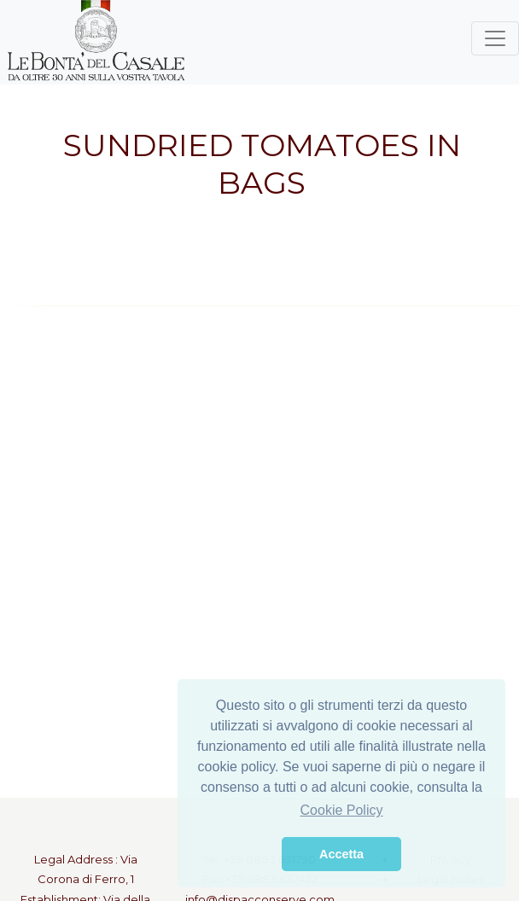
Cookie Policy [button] (341, 810)
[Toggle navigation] (495, 38)
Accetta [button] (341, 854)
